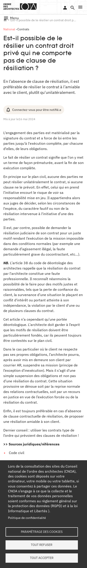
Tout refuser (41, 545)
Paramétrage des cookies (42, 532)
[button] (80, 7)
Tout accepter (41, 558)
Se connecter (65, 7)
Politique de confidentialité (27, 518)
